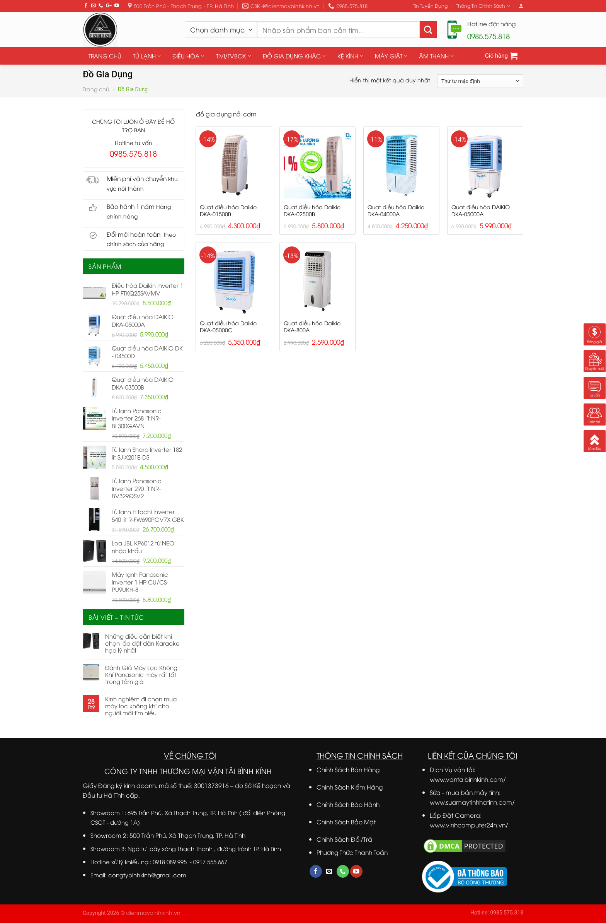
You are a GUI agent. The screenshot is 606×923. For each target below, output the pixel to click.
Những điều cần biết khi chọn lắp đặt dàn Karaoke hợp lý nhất (142, 642)
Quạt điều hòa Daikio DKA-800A (312, 326)
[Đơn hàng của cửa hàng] (480, 80)
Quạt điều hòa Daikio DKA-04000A (396, 210)
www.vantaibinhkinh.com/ (468, 779)
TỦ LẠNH (147, 56)
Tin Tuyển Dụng (430, 5)
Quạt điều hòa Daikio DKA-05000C (228, 326)
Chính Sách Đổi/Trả (344, 839)
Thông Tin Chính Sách (483, 6)
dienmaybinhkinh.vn (153, 912)
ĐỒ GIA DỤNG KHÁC (294, 56)
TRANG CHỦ (105, 56)
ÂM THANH (436, 56)
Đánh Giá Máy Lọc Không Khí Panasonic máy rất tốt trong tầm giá (141, 674)
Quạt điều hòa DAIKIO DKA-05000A (480, 210)
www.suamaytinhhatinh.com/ (472, 802)
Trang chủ (96, 88)
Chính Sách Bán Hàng (348, 769)
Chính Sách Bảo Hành (348, 804)
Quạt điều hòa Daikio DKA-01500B (228, 210)
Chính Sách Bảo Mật (346, 821)
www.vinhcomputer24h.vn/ (469, 824)
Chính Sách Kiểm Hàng (350, 787)
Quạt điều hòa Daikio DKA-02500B (312, 210)
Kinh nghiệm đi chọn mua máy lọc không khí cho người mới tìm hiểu (141, 705)
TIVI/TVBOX (233, 56)
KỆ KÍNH (350, 56)
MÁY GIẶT (391, 56)
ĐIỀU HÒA (188, 56)
